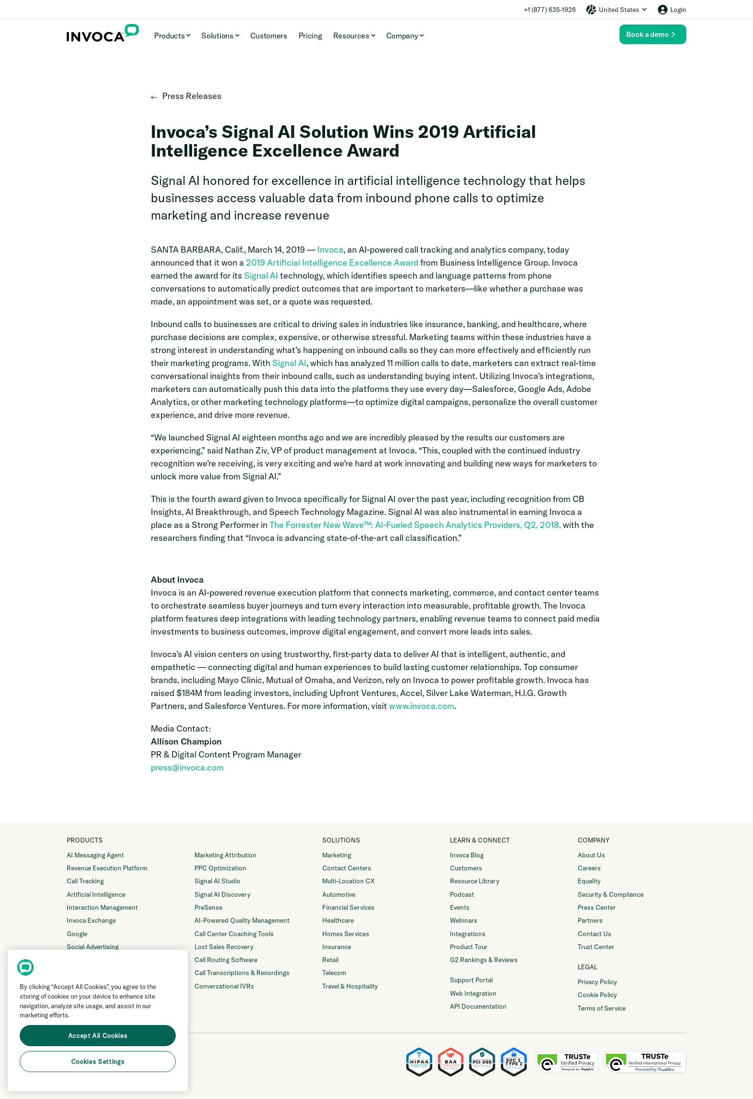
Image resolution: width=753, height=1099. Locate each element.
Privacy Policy (597, 982)
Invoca (330, 249)
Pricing (310, 35)
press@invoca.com (187, 767)
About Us (591, 855)
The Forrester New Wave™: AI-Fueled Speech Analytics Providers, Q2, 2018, (415, 524)
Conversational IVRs (224, 986)
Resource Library (474, 881)
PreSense (208, 907)
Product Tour (468, 947)
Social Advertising (93, 947)
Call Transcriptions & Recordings (242, 973)
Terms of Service (602, 1008)
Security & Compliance (611, 894)
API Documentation (478, 1006)
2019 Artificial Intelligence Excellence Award (332, 262)
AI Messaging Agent (95, 855)
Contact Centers (346, 868)
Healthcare (338, 920)
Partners (590, 920)
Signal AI (261, 275)
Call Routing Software (225, 960)
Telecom (334, 973)
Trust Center (596, 947)
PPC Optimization (220, 868)
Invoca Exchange (91, 920)
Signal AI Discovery (222, 894)
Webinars (463, 920)
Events (460, 907)
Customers (268, 35)
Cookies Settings (98, 1061)
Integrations (468, 934)
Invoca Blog (467, 855)
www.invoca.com (421, 705)
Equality (589, 881)
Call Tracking (85, 881)
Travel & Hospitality (350, 986)
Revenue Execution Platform (107, 868)
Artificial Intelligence (96, 894)
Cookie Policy (597, 995)
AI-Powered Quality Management (242, 920)
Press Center (597, 907)
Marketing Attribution (225, 855)
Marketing (336, 855)
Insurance (336, 947)
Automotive (338, 894)
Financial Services (348, 907)
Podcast (462, 894)
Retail (330, 960)
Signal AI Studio (217, 881)
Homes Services (345, 934)
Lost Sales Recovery (224, 947)
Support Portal (471, 980)
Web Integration (473, 993)
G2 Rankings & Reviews (484, 960)
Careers (589, 868)
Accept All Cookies (98, 1035)
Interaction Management (102, 907)
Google (77, 934)
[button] (616, 9)
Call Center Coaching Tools (234, 934)
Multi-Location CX (348, 881)
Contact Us (594, 934)
